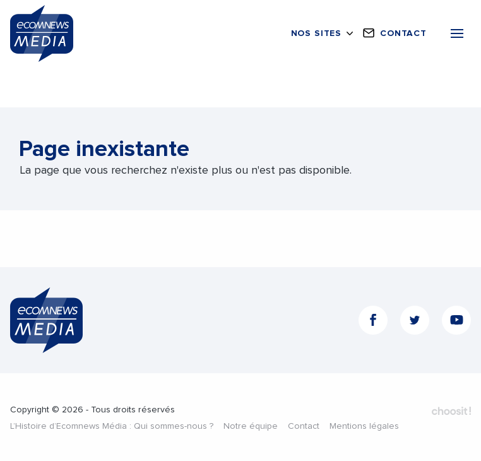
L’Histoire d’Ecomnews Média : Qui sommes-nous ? (111, 426)
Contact (303, 426)
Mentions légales (364, 426)
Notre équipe (250, 426)
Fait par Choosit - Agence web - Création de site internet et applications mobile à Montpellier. (451, 411)
